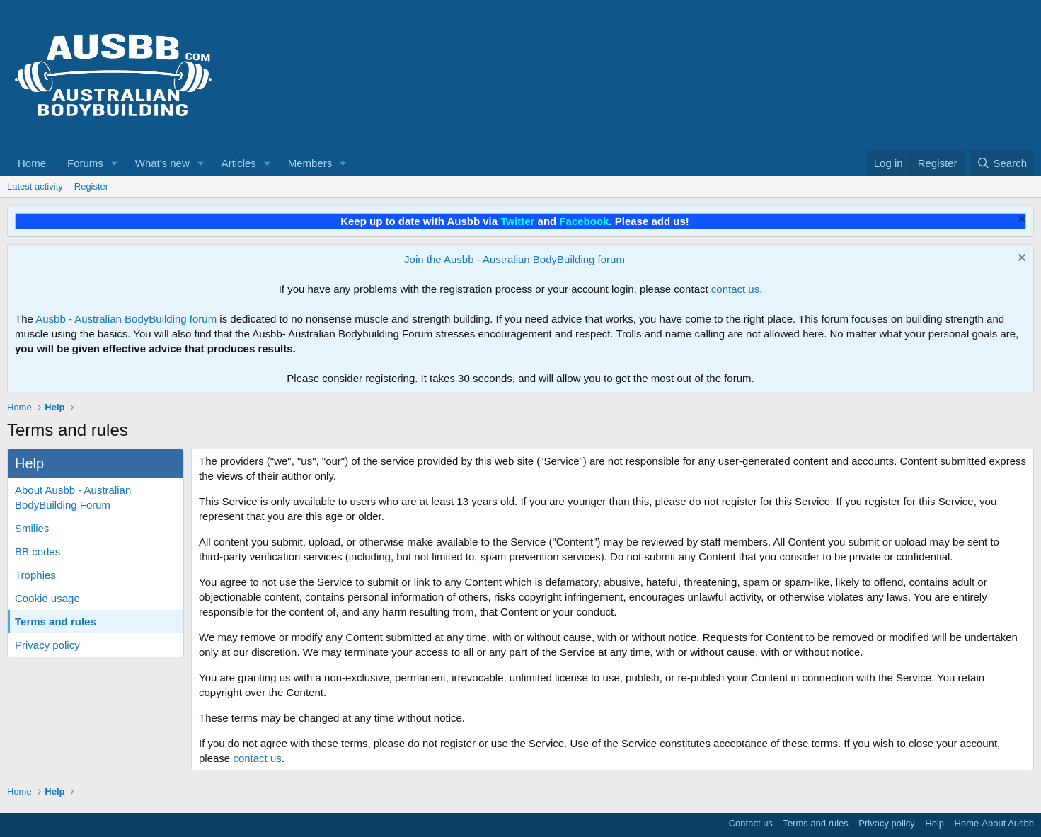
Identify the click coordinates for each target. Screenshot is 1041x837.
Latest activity (35, 186)
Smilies (32, 528)
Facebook (584, 221)
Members (310, 163)
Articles (239, 163)
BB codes (37, 552)
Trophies (35, 575)
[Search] (1002, 163)
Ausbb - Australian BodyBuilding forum (126, 319)
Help (934, 823)
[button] (115, 163)
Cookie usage (47, 598)
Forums (85, 163)
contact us (735, 289)
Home (32, 163)
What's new (162, 163)
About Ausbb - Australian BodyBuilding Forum (73, 497)
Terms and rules (55, 622)
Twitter (517, 221)
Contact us (751, 823)
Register (91, 186)
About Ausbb (1008, 823)
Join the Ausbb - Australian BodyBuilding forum (514, 259)
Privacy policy (47, 645)
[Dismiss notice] (1020, 220)
